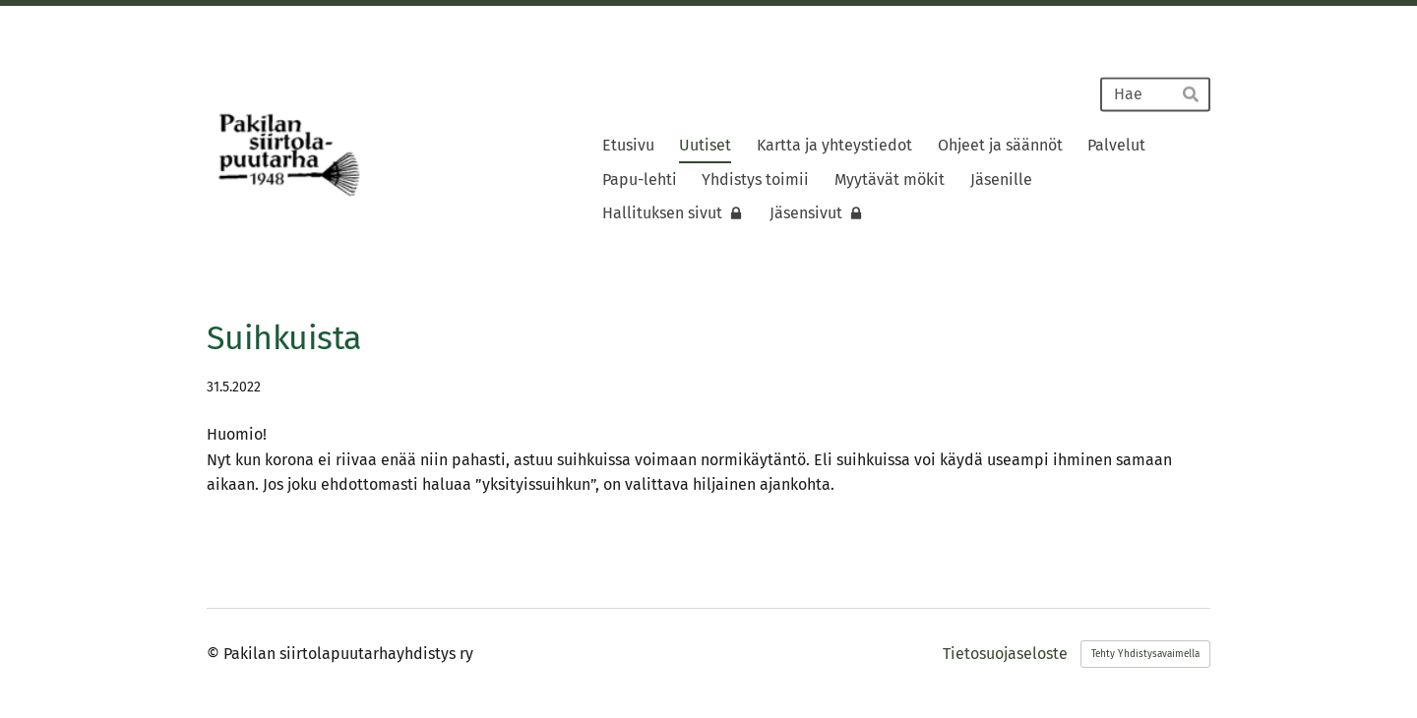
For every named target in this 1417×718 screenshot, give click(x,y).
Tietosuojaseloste (1005, 654)
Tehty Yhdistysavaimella (1145, 654)
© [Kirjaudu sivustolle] (215, 653)
